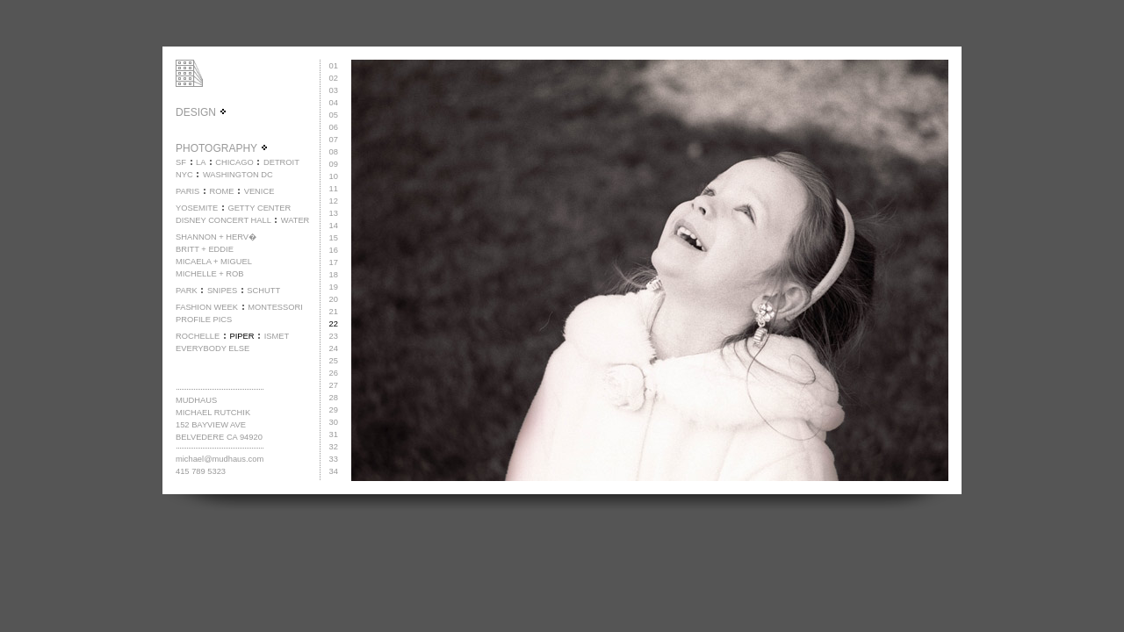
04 (333, 102)
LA (200, 162)
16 (333, 250)
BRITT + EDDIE (205, 249)
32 (333, 446)
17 (333, 262)
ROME (221, 191)
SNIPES (222, 290)
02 (333, 78)
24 (333, 348)
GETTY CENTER (259, 208)
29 (333, 410)
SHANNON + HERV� (216, 237)
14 (333, 225)
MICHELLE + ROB (210, 273)
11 (333, 188)
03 (333, 90)
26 (333, 373)
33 (333, 459)
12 (333, 201)
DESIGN (201, 112)
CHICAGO (234, 162)
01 (333, 65)
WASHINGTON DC (238, 174)
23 (333, 336)
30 (333, 422)
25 (333, 360)
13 (333, 213)
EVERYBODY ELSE (212, 348)
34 (333, 471)
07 (333, 139)
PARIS (187, 191)
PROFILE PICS (204, 319)
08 (333, 151)
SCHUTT (263, 290)
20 (333, 299)
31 (333, 434)
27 (333, 385)
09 (333, 164)
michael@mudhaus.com (219, 459)
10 (333, 176)
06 (333, 127)
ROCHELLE (198, 336)
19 (333, 287)
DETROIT (281, 162)
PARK (187, 290)
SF (181, 162)
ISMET (277, 336)
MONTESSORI (275, 307)
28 (333, 397)
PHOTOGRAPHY (222, 148)
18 (333, 274)
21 (333, 311)
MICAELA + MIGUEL (214, 261)
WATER (295, 220)
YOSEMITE (197, 208)
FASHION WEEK (207, 307)
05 (333, 115)
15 (333, 237)
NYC (184, 174)
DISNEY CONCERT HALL (223, 220)
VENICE (259, 191)
